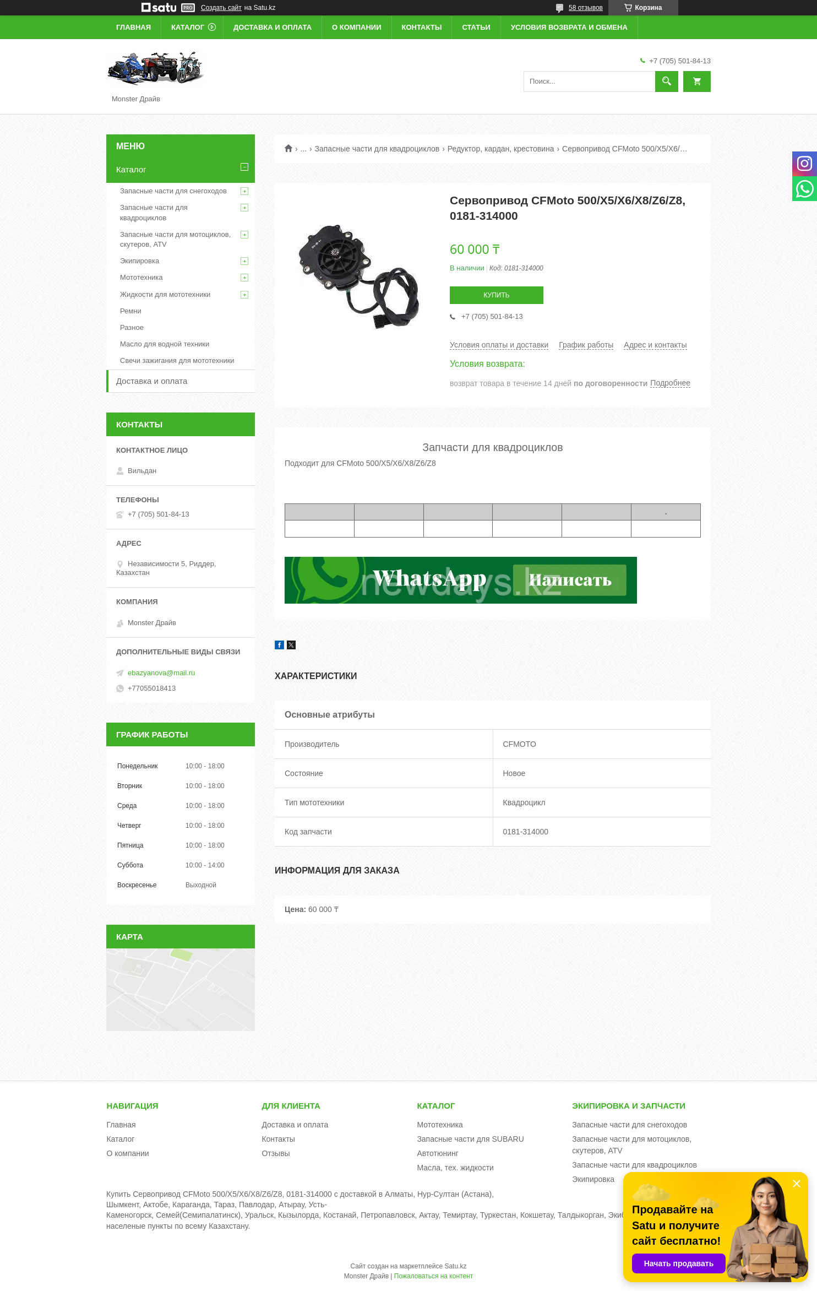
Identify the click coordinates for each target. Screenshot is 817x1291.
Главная (133, 27)
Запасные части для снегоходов (173, 191)
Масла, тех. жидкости (455, 1167)
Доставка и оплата (272, 27)
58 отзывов (586, 8)
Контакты (422, 27)
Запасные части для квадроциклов (377, 148)
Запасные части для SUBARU (470, 1139)
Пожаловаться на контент (433, 1276)
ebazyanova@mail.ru (161, 673)
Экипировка (139, 261)
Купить (496, 295)
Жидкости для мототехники (165, 294)
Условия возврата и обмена (569, 27)
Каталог (187, 27)
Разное (132, 327)
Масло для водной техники (164, 344)
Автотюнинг (438, 1153)
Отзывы (276, 1153)
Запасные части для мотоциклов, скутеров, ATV (175, 239)
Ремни (130, 311)
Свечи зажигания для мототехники (177, 360)
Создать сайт (221, 8)
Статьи (476, 27)
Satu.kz (455, 1266)
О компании (356, 27)
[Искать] (666, 81)
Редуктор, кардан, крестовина (501, 148)
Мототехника (141, 277)
